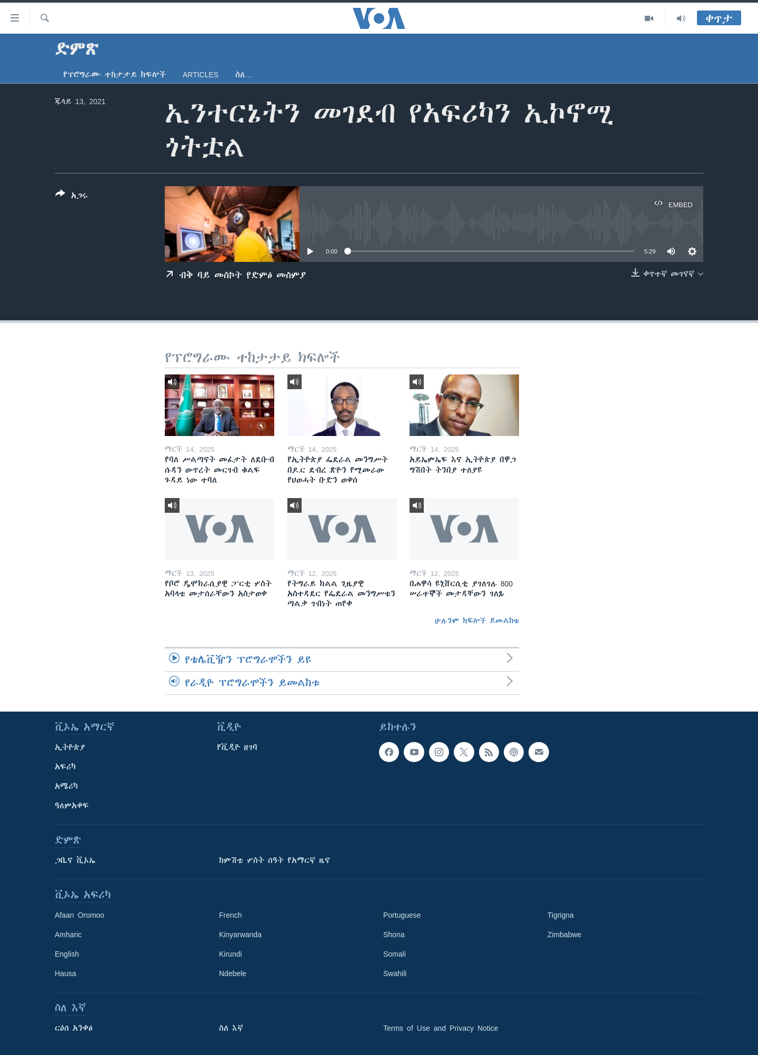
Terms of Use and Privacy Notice (440, 1028)
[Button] (71, 196)
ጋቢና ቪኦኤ (75, 860)
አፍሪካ (65, 767)
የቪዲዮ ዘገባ (237, 747)
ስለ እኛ (231, 1028)
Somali (394, 954)
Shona (393, 934)
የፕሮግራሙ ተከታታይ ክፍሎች (114, 74)
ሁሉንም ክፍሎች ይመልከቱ (477, 620)
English (67, 954)
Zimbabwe (564, 934)
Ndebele (232, 973)
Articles (200, 74)
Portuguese (402, 915)
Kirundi (230, 954)
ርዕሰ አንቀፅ (74, 1028)
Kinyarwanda (240, 934)
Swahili (394, 973)
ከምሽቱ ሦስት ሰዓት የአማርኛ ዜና (274, 860)
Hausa (65, 973)
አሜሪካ (66, 786)
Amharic (68, 934)
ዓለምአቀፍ (72, 805)
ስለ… (243, 74)
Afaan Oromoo (79, 915)
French (230, 915)
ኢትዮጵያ (70, 747)
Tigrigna (560, 915)
